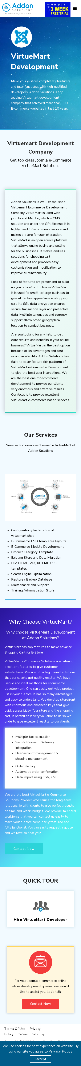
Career (23, 1034)
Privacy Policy (61, 1051)
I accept (40, 1059)
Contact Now (23, 848)
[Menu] (74, 8)
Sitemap (38, 1034)
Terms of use (14, 1029)
